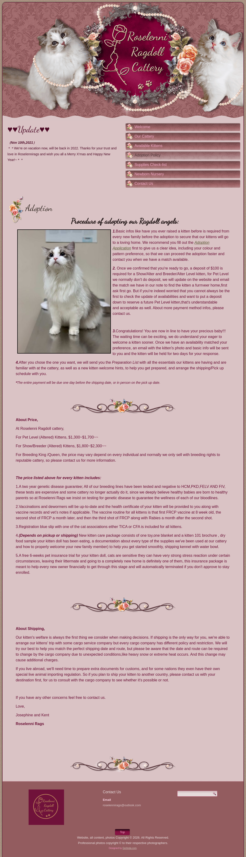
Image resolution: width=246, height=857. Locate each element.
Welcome (142, 127)
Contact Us (143, 184)
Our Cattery (144, 137)
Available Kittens (148, 146)
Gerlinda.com (130, 848)
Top (122, 832)
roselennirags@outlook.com (122, 805)
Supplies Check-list (150, 165)
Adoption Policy (147, 155)
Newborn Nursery (149, 174)
